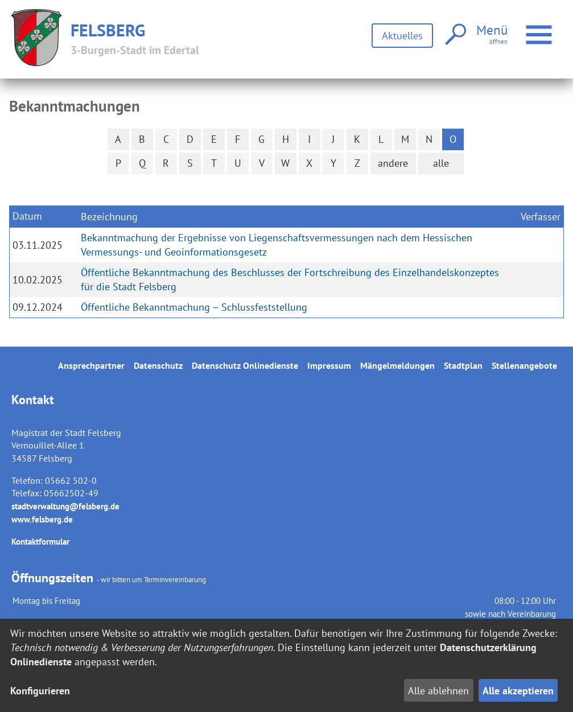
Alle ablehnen (438, 690)
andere (393, 163)
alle (441, 163)
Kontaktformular (40, 541)
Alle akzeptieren (518, 690)
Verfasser (540, 216)
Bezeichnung (109, 216)
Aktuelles (402, 35)
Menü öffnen (540, 28)
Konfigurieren (40, 690)
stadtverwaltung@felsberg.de (65, 506)
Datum (27, 216)
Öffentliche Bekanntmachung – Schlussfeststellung (194, 307)
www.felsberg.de (42, 519)
